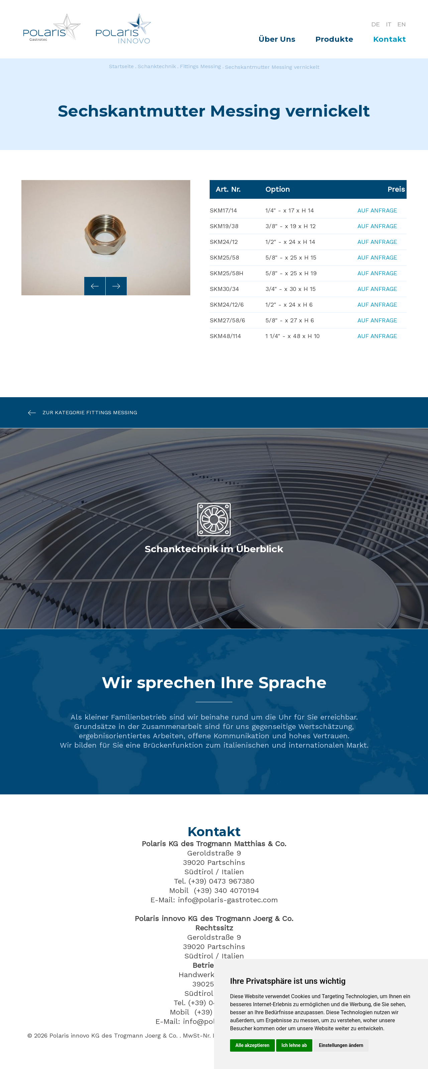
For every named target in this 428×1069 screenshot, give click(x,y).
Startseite (121, 67)
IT (387, 24)
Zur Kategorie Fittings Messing (79, 413)
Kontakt (389, 39)
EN (401, 24)
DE (373, 24)
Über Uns (276, 39)
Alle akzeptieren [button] (252, 1045)
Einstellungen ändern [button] (341, 1045)
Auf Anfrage (376, 210)
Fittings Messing (200, 67)
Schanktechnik (157, 67)
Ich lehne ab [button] (294, 1045)
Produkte (334, 39)
